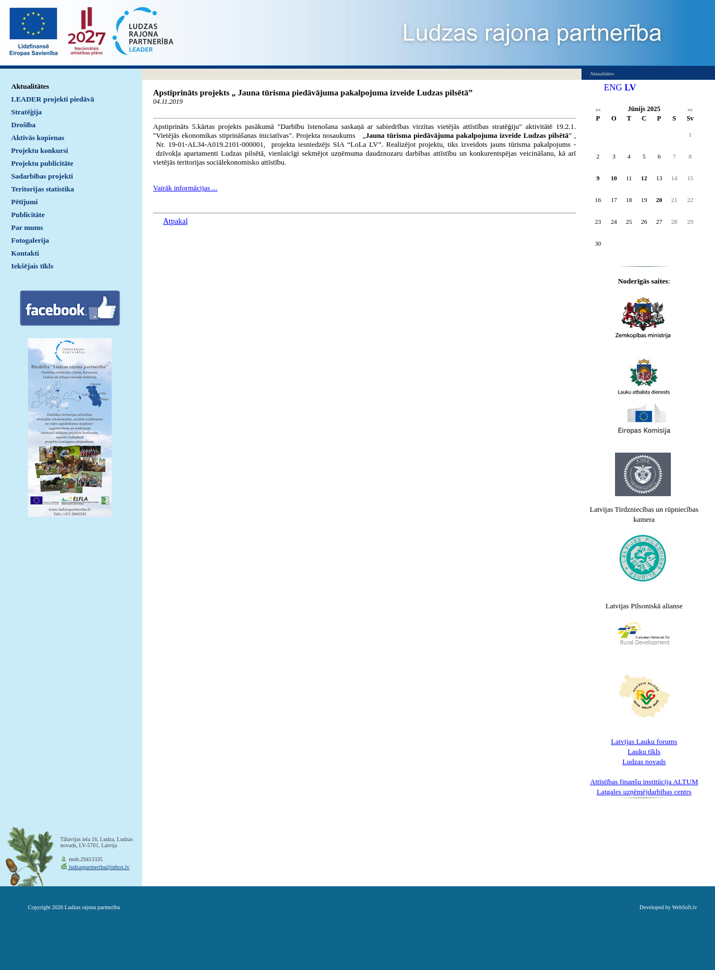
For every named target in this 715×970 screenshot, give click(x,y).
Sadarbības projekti (42, 176)
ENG (613, 87)
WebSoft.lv (684, 907)
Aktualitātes (30, 86)
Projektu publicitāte (42, 163)
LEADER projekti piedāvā (52, 99)
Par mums (27, 227)
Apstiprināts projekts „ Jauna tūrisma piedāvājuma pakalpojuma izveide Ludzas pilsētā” (313, 92)
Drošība (23, 125)
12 (644, 178)
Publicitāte (28, 214)
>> (690, 110)
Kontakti (25, 253)
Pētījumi (24, 202)
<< (597, 110)
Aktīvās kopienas (37, 137)
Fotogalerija (30, 240)
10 (614, 178)
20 (659, 199)
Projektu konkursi (39, 150)
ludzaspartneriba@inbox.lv (99, 867)
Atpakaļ (175, 221)
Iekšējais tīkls (32, 266)
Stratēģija (26, 112)
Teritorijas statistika (42, 189)
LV (630, 87)
